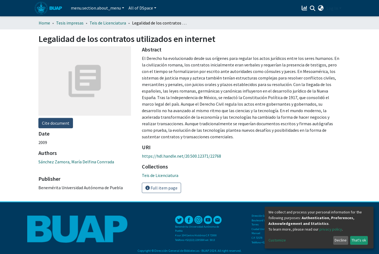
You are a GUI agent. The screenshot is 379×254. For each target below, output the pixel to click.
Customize (277, 240)
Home (44, 23)
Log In (332, 8)
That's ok (359, 240)
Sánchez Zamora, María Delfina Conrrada (76, 161)
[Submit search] (312, 8)
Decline (341, 240)
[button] (320, 8)
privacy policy (330, 229)
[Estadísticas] (305, 8)
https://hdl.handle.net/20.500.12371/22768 (181, 156)
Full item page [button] (161, 188)
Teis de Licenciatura (108, 23)
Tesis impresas (70, 23)
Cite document (55, 123)
